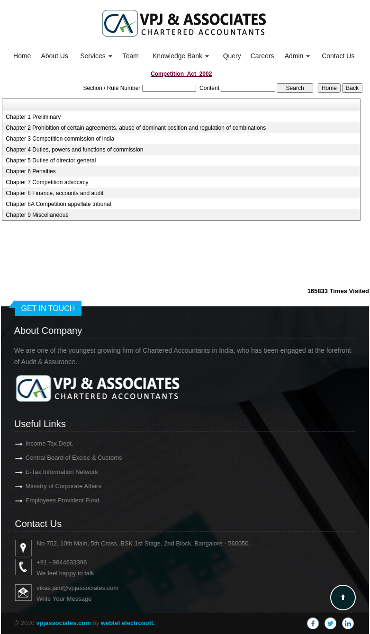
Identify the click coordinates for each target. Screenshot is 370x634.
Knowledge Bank (181, 56)
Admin (297, 56)
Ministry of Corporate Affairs (50, 486)
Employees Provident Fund (49, 500)
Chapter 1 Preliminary (33, 117)
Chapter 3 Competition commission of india (60, 138)
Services (96, 56)
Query (232, 56)
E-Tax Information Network (48, 471)
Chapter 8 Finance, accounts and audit (54, 193)
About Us (54, 56)
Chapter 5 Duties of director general (51, 160)
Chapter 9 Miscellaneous (37, 215)
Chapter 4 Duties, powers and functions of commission (74, 149)
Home (22, 56)
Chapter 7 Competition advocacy (47, 182)
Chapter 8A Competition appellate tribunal (58, 204)
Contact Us (338, 56)
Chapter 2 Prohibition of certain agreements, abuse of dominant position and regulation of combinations (136, 128)
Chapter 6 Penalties (30, 171)
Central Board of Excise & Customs (60, 457)
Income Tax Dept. (36, 443)
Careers (262, 56)
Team (131, 56)
